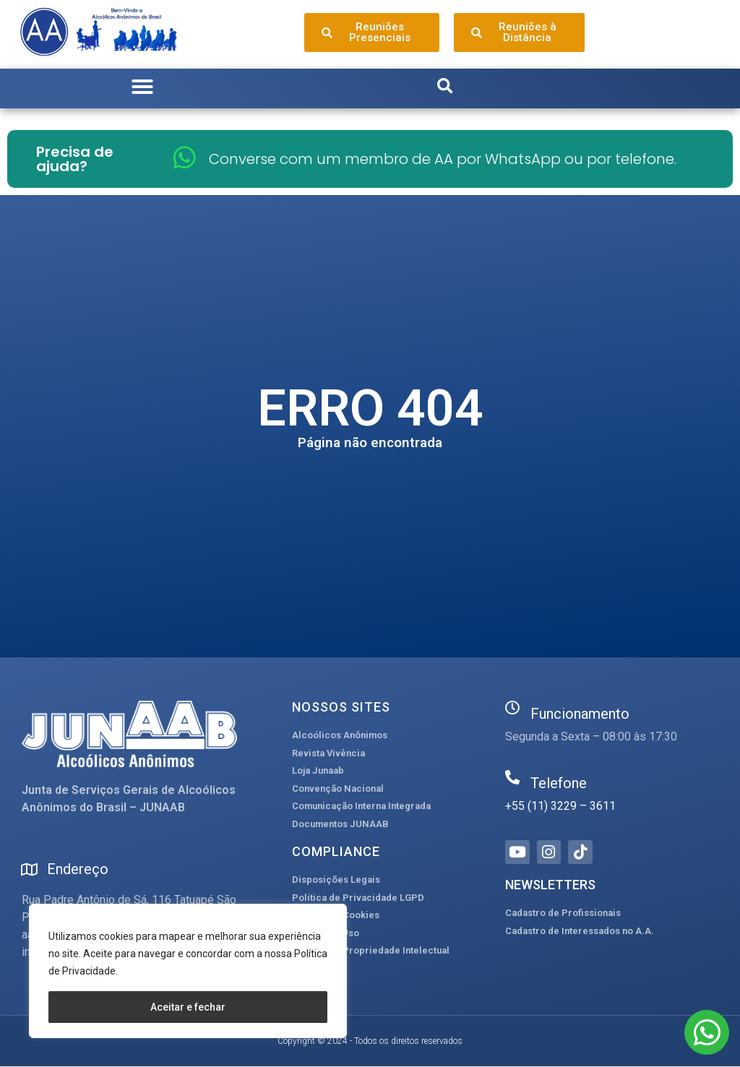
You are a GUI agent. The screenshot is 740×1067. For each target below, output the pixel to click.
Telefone (558, 783)
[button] (142, 86)
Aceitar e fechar (187, 1007)
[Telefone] (512, 777)
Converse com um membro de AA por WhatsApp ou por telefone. (442, 159)
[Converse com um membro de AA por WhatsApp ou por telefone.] (184, 157)
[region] (188, 971)
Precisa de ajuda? (74, 159)
